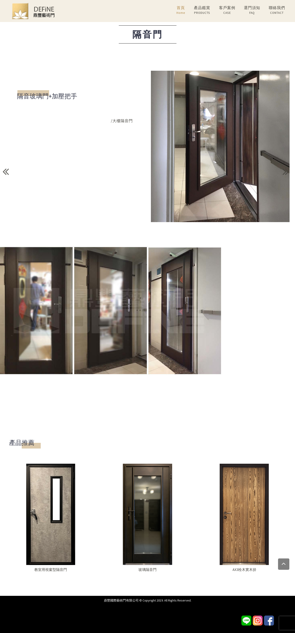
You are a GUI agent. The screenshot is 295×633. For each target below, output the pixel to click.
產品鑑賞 (202, 10)
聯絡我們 (277, 10)
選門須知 (252, 10)
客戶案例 (227, 10)
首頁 (180, 10)
